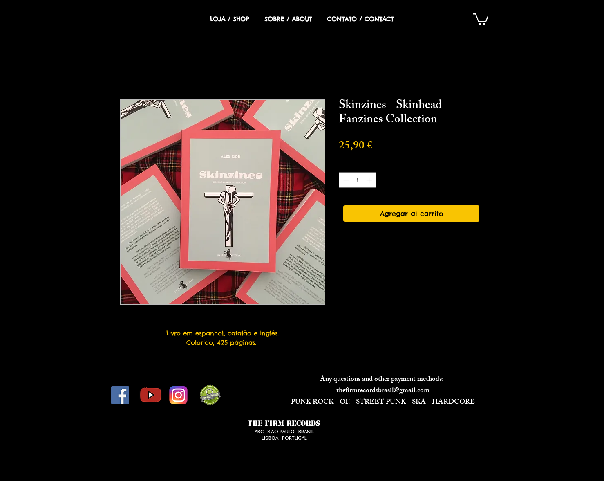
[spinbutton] (358, 180)
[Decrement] (345, 180)
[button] (480, 18)
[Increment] (370, 180)
